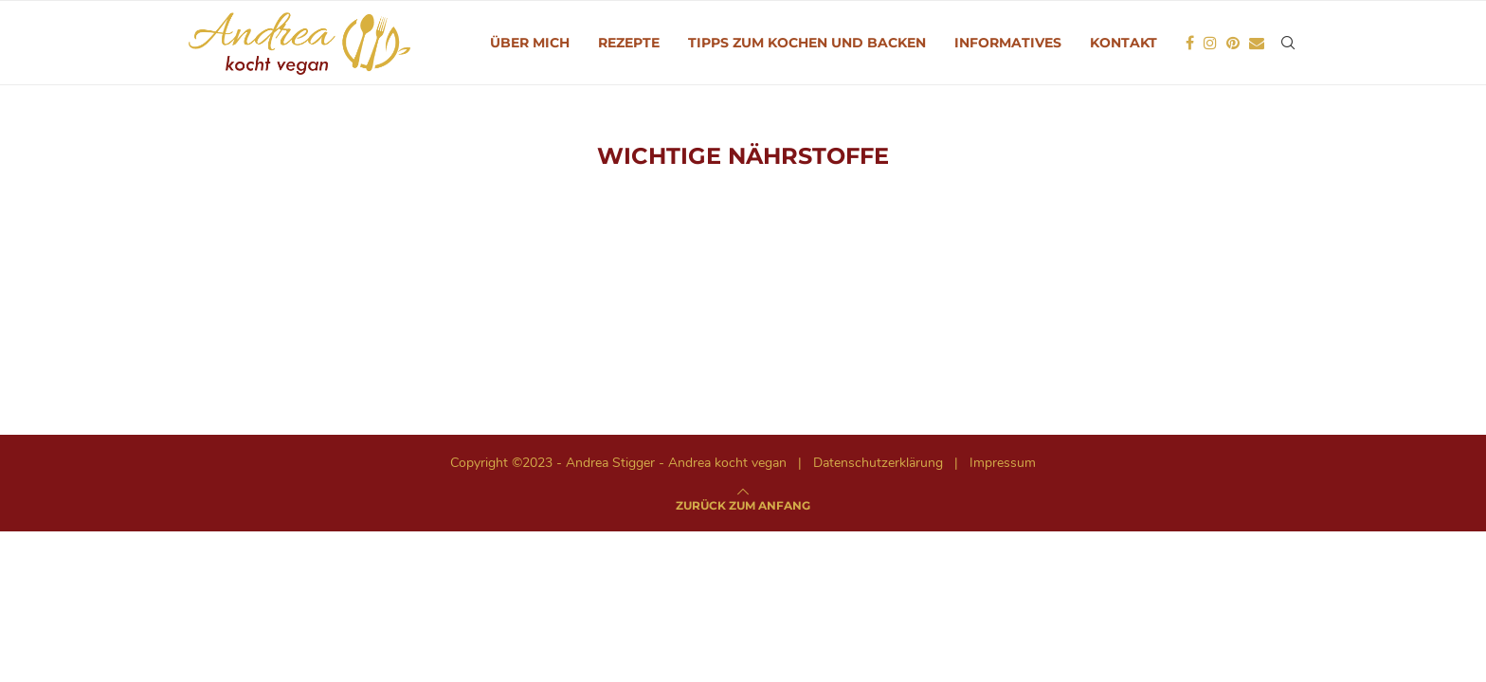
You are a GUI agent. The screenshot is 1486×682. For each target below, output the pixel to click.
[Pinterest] (1233, 42)
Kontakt (1123, 42)
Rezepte (629, 42)
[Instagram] (1210, 42)
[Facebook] (1190, 42)
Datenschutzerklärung (878, 463)
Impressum (1003, 463)
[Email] (1256, 42)
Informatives (1007, 42)
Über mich (530, 42)
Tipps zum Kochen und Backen (807, 42)
